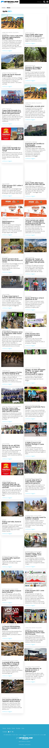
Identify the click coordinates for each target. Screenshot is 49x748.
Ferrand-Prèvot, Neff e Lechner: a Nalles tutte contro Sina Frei (33, 554)
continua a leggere (7, 50)
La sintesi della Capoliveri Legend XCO (11, 558)
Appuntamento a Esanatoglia (8, 222)
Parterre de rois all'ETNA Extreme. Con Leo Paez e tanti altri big (11, 446)
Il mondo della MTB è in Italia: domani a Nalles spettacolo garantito (33, 481)
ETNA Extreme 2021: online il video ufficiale (12, 186)
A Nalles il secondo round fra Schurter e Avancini (35, 518)
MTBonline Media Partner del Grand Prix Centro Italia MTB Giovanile (34, 632)
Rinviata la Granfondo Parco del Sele (35, 407)
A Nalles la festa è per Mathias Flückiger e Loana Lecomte (34, 444)
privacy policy (27, 744)
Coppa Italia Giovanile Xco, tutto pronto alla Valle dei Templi (11, 149)
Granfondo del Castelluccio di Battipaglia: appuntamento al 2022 (34, 145)
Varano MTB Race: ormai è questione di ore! (34, 298)
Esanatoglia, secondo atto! (34, 106)
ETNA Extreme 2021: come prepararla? (34, 591)
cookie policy (21, 744)
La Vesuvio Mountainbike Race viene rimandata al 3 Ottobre (11, 628)
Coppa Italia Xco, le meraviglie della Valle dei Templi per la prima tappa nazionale (11, 485)
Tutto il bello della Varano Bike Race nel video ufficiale (35, 183)
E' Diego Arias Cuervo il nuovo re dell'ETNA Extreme (12, 297)
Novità (9, 728)
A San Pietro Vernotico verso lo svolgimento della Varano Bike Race (12, 333)
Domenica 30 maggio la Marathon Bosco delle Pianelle (33, 68)
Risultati (18, 728)
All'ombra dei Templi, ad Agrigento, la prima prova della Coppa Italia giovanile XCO (34, 261)
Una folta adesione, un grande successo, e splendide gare (33, 669)
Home (4, 728)
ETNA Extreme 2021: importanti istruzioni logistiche (32, 335)
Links (23, 728)
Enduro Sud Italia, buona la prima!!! (11, 522)
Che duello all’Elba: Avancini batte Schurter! (11, 591)
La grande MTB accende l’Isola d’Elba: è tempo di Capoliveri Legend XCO (10, 663)
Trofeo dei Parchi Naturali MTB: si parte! (11, 75)
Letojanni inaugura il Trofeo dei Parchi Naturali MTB (12, 373)
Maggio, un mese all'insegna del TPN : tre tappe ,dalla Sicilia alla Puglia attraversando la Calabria (35, 371)
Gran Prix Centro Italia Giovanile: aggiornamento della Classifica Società (11, 409)
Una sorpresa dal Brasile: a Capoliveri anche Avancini (11, 700)
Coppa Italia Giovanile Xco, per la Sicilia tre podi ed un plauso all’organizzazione (11, 111)
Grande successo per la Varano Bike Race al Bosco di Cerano (12, 260)
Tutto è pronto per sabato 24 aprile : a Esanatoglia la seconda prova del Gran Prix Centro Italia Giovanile (35, 222)
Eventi (13, 728)
